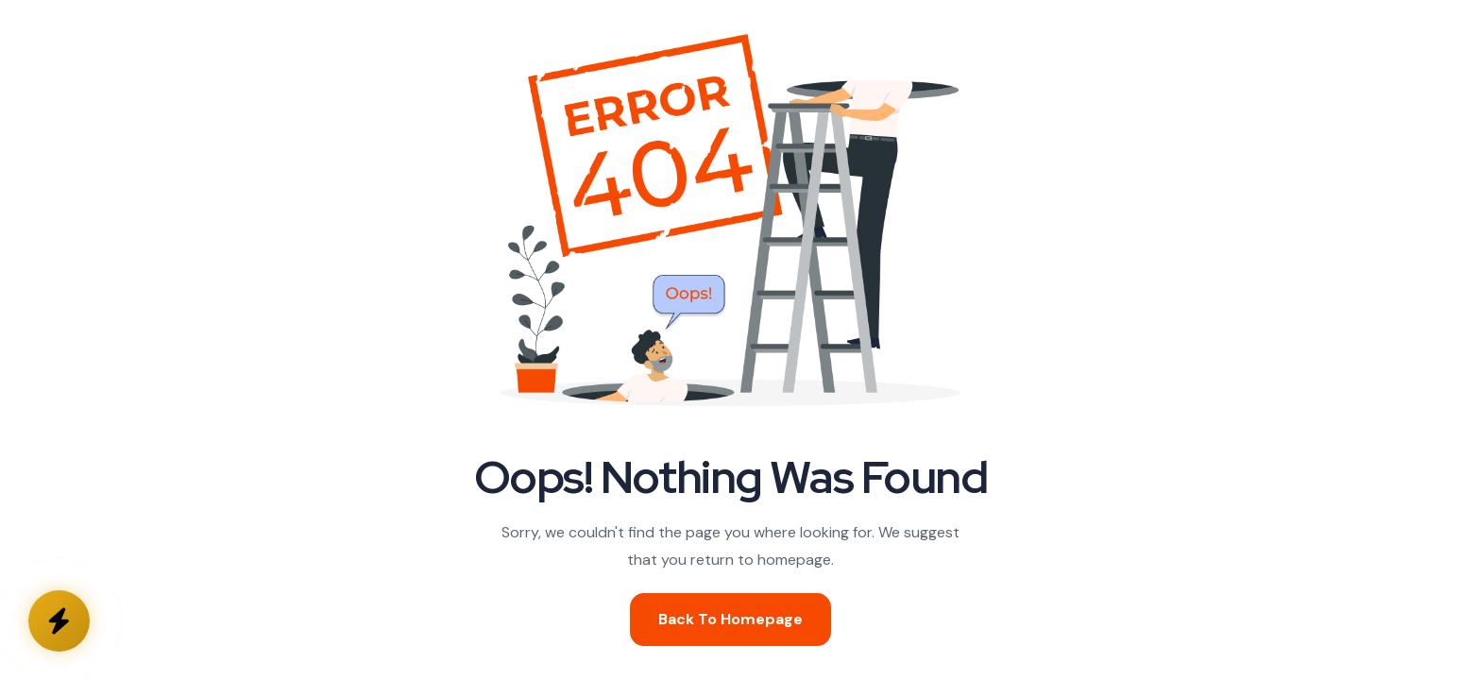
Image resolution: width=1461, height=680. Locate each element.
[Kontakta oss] (59, 621)
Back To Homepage (730, 619)
